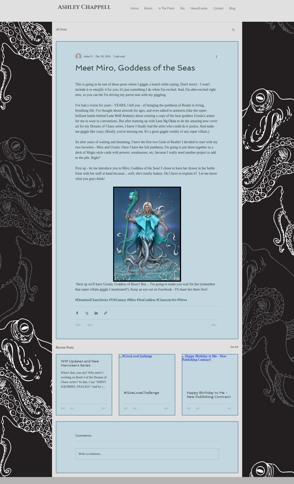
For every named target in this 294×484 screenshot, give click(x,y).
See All (234, 347)
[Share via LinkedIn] (96, 313)
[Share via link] (106, 313)
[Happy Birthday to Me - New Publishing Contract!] (210, 370)
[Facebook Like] (214, 17)
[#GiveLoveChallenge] (147, 370)
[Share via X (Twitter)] (86, 313)
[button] (233, 29)
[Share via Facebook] (77, 313)
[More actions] (216, 56)
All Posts (61, 29)
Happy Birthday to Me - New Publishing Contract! (209, 395)
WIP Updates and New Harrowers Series (80, 363)
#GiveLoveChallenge (141, 393)
